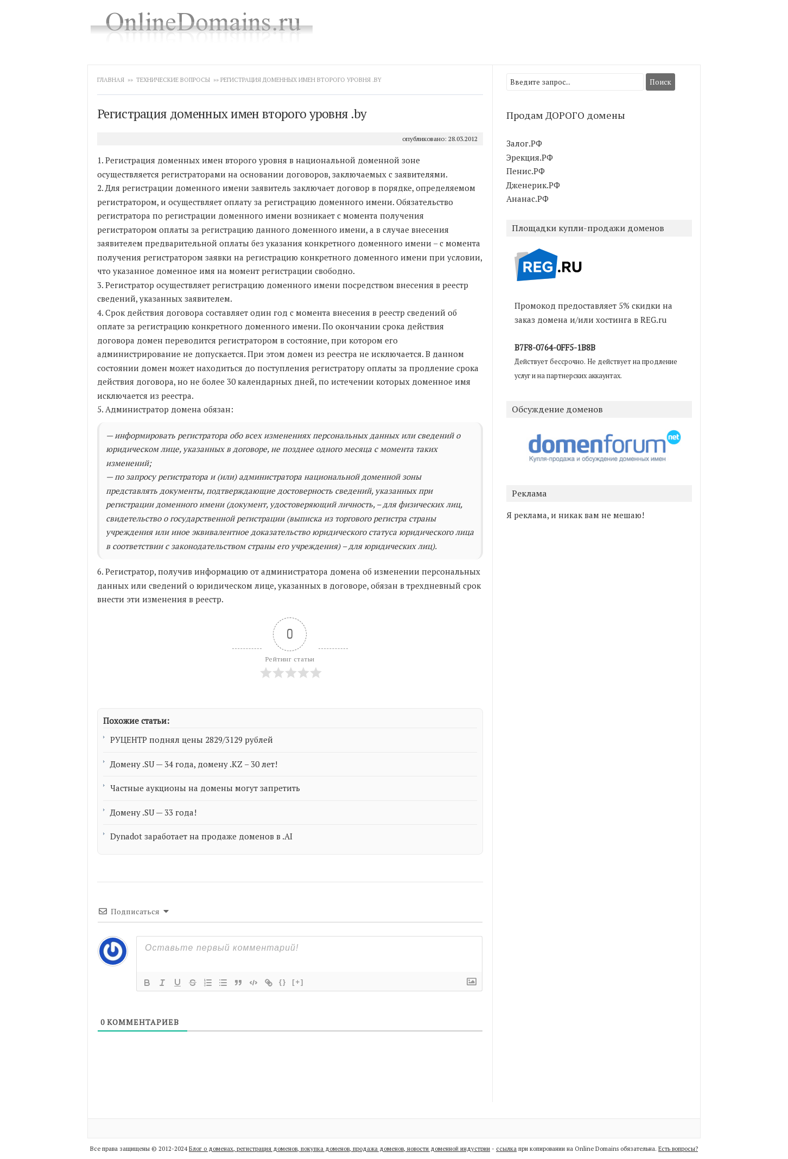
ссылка (506, 1148)
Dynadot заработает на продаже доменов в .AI (201, 836)
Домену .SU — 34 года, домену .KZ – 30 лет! (193, 764)
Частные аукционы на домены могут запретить (205, 787)
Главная (111, 80)
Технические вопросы (173, 80)
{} (283, 982)
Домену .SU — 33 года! (153, 812)
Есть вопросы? (678, 1148)
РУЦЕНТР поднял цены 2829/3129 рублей (191, 739)
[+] (298, 982)
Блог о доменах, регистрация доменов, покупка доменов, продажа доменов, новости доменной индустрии (339, 1148)
